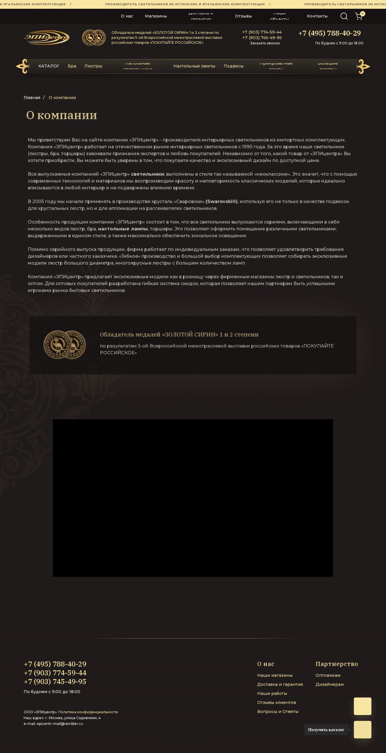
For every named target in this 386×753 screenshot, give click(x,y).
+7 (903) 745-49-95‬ (262, 37)
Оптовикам (328, 675)
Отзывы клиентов (276, 702)
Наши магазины (275, 675)
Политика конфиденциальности (88, 712)
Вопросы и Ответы (277, 711)
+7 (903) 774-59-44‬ (262, 32)
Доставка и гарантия (280, 684)
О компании (62, 97)
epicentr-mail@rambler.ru (60, 723)
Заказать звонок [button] (265, 43)
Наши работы (272, 693)
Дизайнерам (330, 684)
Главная (32, 97)
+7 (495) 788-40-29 (329, 33)
